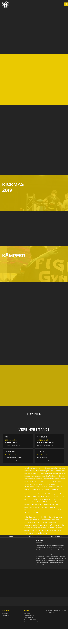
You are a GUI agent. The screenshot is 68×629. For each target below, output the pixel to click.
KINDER (8, 437)
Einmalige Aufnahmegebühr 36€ (13, 445)
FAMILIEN (40, 451)
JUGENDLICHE (42, 437)
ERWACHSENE (10, 451)
